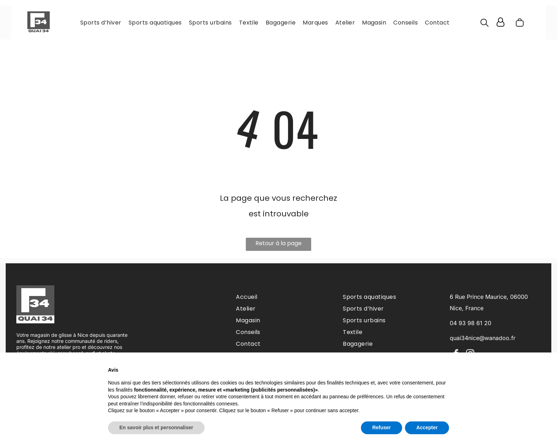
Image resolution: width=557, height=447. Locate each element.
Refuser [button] (381, 427)
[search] (484, 23)
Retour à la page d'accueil (278, 245)
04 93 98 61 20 (470, 323)
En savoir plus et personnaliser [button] (156, 427)
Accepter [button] (427, 427)
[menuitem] (101, 22)
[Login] (500, 22)
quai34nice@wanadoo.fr (482, 337)
